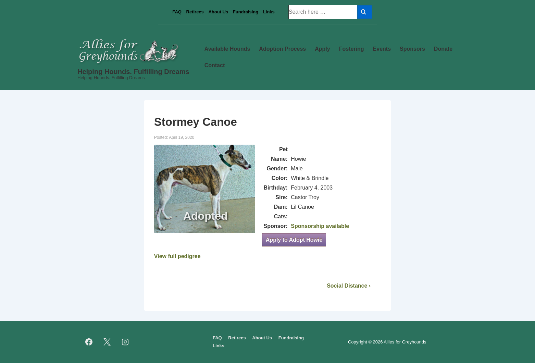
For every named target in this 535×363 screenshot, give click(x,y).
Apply (322, 49)
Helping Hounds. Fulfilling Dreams (133, 71)
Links (269, 11)
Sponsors (412, 49)
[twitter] (107, 342)
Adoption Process (282, 49)
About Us (218, 11)
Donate (443, 49)
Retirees (195, 11)
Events (382, 49)
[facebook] (89, 342)
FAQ (177, 11)
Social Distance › (349, 286)
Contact (214, 65)
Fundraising (245, 11)
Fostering (351, 49)
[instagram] (125, 342)
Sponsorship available (320, 226)
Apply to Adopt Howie (294, 240)
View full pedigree (177, 256)
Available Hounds (227, 49)
